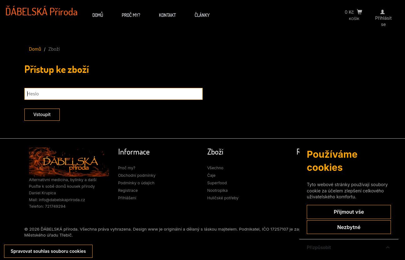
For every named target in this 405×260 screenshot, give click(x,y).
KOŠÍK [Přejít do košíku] (354, 19)
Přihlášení (127, 198)
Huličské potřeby (223, 198)
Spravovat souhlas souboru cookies (48, 251)
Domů (97, 15)
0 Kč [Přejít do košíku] (353, 12)
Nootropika (217, 190)
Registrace (128, 190)
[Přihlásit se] (383, 12)
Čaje (211, 175)
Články (202, 15)
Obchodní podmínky (137, 175)
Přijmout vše (349, 212)
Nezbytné (349, 227)
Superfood (217, 183)
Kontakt (167, 15)
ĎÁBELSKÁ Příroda (41, 11)
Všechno (215, 168)
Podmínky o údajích (136, 183)
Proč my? (131, 15)
